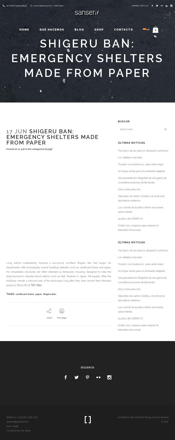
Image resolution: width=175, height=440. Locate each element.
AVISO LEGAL (59, 6)
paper (38, 294)
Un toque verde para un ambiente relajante (141, 171)
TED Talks (36, 285)
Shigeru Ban (49, 294)
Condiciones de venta (18, 430)
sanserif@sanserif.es (43, 6)
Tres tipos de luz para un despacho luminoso (143, 150)
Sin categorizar (36, 149)
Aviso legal (12, 426)
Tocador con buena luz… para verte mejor (141, 164)
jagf (50, 149)
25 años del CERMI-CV (130, 218)
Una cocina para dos (129, 189)
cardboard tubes (25, 294)
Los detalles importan (130, 157)
